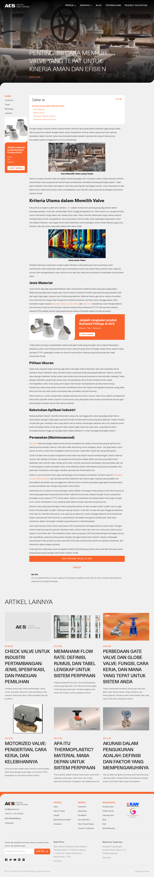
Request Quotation (136, 5)
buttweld (46, 479)
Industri (39, 48)
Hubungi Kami (108, 815)
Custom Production (86, 828)
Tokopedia (9, 823)
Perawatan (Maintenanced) (44, 120)
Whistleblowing (108, 828)
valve (68, 208)
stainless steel (59, 304)
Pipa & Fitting (59, 811)
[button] (70, 5)
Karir (104, 824)
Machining (82, 811)
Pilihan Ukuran (39, 113)
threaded (117, 475)
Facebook (9, 100)
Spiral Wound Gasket (62, 820)
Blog (98, 5)
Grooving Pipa (84, 820)
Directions (58, 861)
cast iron (87, 304)
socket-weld (35, 479)
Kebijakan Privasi (142, 871)
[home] (17, 5)
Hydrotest (82, 807)
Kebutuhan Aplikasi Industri (44, 116)
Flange (56, 815)
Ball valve (33, 444)
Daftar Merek (108, 811)
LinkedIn (8, 113)
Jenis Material (39, 109)
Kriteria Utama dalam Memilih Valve (48, 106)
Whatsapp (9, 109)
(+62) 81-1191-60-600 (14, 814)
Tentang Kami (113, 5)
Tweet (7, 105)
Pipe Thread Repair (86, 824)
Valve (56, 807)
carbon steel (72, 304)
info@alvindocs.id (12, 809)
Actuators (58, 824)
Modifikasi (82, 815)
